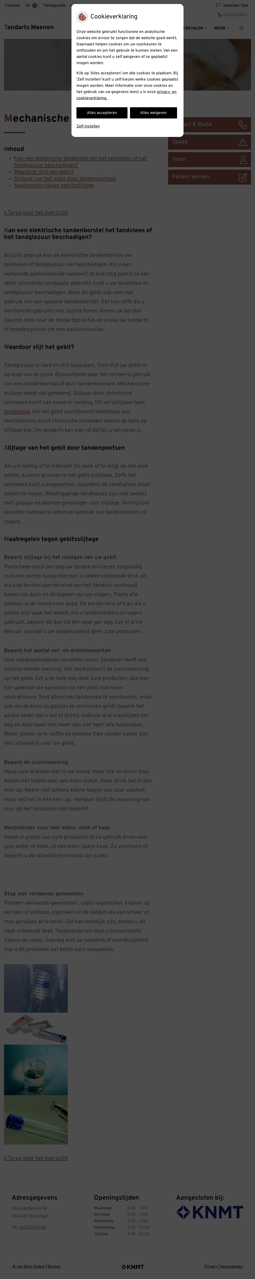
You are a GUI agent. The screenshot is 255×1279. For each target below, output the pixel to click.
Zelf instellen (88, 126)
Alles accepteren (102, 112)
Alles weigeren (153, 112)
